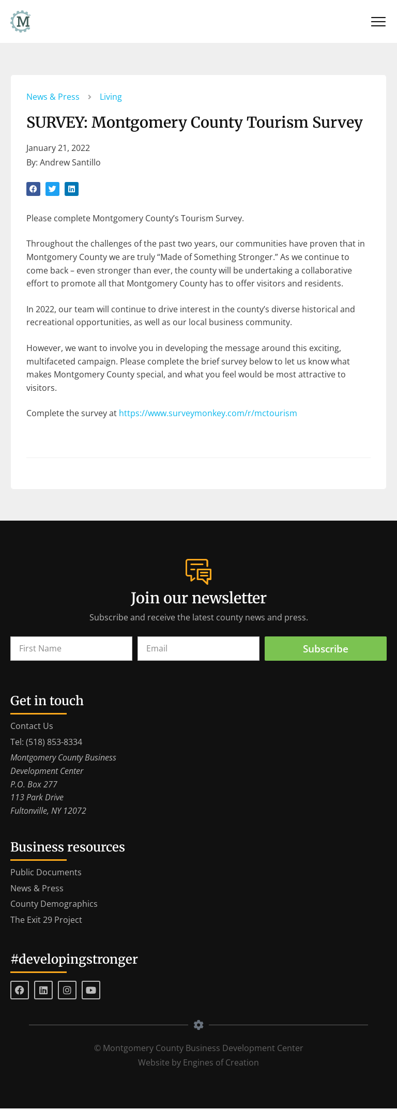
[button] (34, 189)
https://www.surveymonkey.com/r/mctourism (210, 413)
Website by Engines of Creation (198, 1064)
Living (112, 97)
